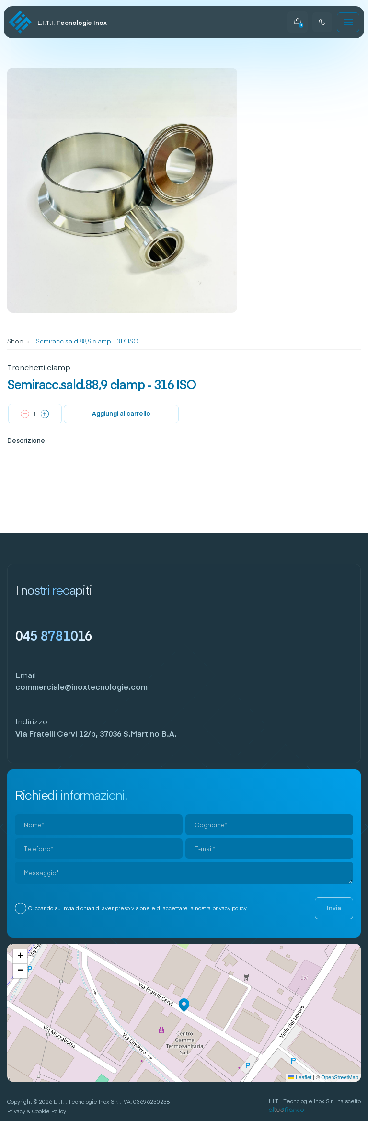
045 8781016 (53, 635)
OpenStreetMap (339, 1077)
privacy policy (229, 908)
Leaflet (299, 1077)
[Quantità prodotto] (35, 414)
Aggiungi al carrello (121, 413)
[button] (184, 1005)
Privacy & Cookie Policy (36, 1111)
